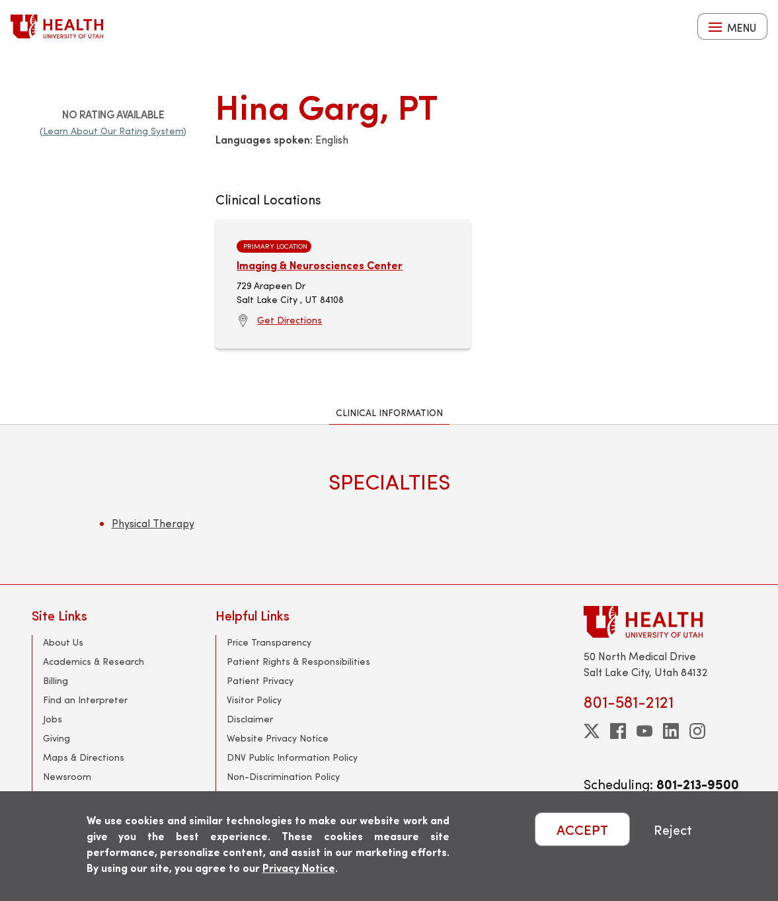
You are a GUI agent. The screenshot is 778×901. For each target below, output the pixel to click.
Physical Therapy (153, 523)
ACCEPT (582, 829)
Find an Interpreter (85, 699)
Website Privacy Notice (278, 738)
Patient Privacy (260, 680)
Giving (56, 738)
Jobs (52, 718)
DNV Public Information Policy (292, 757)
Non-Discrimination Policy (283, 776)
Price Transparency (269, 642)
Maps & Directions (83, 757)
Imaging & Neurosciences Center (320, 265)
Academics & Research (93, 661)
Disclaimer (250, 718)
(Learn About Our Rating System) (113, 130)
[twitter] (592, 731)
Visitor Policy (254, 699)
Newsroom (67, 776)
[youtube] (644, 731)
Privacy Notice (298, 867)
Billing (55, 680)
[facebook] (618, 731)
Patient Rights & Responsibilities (298, 661)
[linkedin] (671, 731)
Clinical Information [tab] (389, 412)
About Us (63, 642)
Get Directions (289, 320)
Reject (673, 829)
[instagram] (697, 731)
